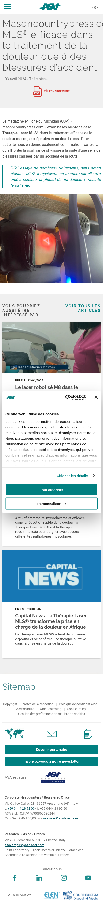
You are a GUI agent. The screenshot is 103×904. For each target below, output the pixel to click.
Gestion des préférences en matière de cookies (51, 714)
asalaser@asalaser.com (60, 818)
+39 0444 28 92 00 (21, 808)
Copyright (10, 704)
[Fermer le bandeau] (96, 397)
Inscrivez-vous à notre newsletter (51, 761)
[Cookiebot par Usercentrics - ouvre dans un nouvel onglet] (65, 397)
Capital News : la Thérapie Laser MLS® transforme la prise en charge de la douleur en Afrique (51, 621)
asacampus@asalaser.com (24, 845)
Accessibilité (25, 709)
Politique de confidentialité (78, 704)
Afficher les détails (72, 475)
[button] (7, 7)
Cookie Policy (76, 709)
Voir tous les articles (83, 308)
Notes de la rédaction (38, 704)
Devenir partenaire (51, 749)
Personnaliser (51, 503)
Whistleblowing (50, 709)
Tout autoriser (51, 490)
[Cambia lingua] (94, 7)
